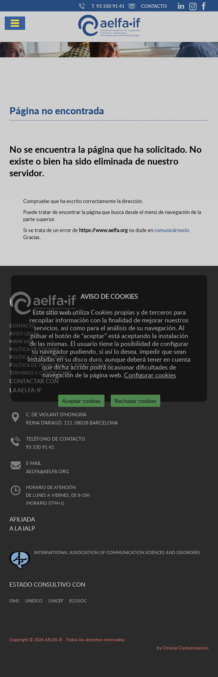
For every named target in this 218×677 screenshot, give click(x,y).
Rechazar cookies (135, 400)
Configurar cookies (150, 375)
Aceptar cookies (81, 400)
